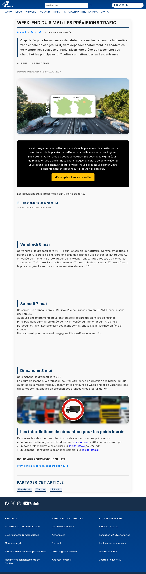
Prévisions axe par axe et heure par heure (42, 465)
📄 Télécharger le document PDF (38, 202)
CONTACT (106, 12)
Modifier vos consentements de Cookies (22, 561)
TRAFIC (57, 12)
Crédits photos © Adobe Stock (22, 535)
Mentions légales (14, 543)
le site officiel (80, 442)
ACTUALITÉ (30, 12)
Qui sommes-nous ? (63, 526)
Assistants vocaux (62, 559)
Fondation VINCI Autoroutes (114, 535)
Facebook (24, 489)
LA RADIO (93, 12)
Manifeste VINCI (108, 551)
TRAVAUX (7, 12)
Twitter (40, 489)
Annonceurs (58, 535)
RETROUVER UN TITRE (74, 12)
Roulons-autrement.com (112, 543)
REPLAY (18, 12)
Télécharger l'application (65, 551)
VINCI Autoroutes (108, 526)
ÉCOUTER (121, 5)
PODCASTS (45, 12)
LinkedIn (56, 489)
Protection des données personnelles (25, 551)
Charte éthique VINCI (110, 559)
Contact (56, 543)
